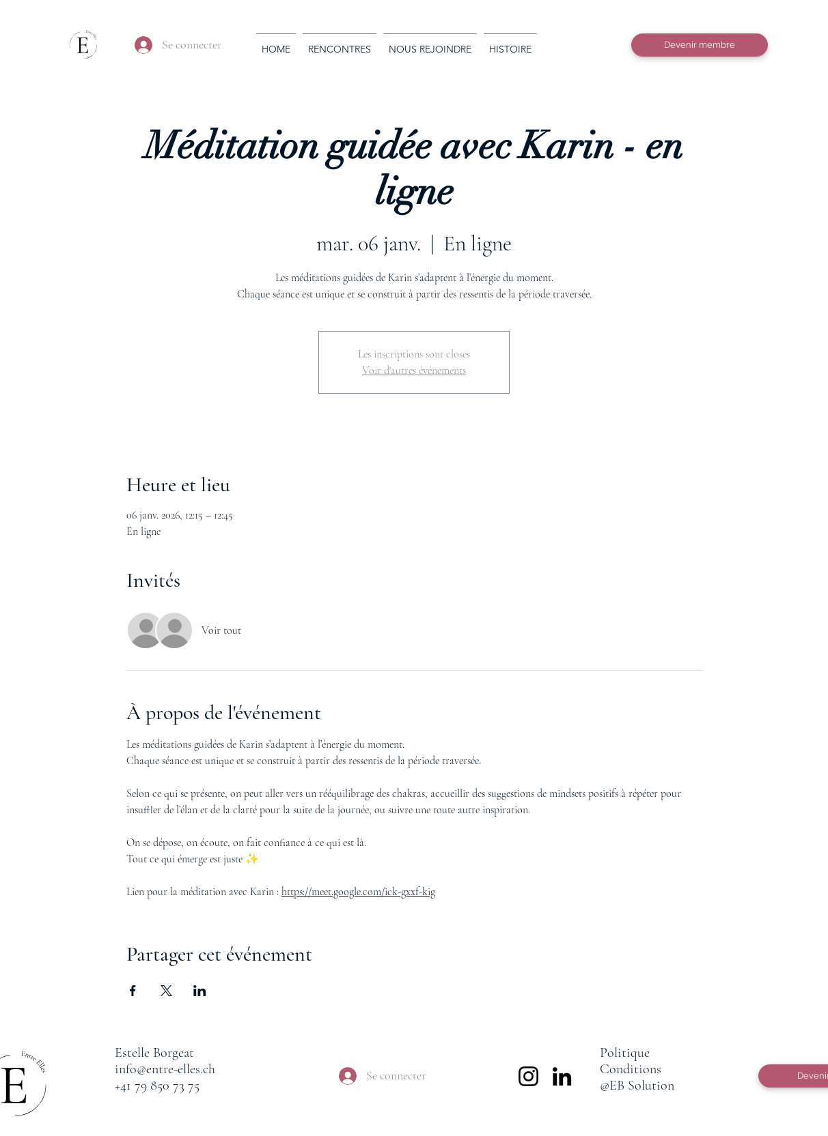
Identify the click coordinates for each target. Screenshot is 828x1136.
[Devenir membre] (699, 45)
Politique (625, 1053)
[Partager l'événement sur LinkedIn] (199, 990)
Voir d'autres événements (414, 370)
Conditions (630, 1069)
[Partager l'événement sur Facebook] (132, 990)
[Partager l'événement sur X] (166, 990)
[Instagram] (528, 1076)
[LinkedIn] (562, 1076)
